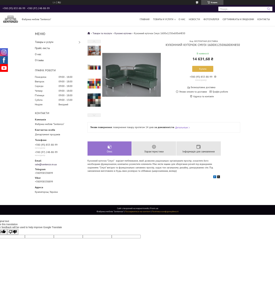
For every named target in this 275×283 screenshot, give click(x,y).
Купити (202, 68)
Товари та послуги (102, 33)
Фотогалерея (211, 19)
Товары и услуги (163, 19)
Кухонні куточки (123, 33)
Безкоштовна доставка (203, 87)
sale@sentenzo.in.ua (46, 164)
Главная (144, 19)
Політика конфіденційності (165, 211)
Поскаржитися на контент (137, 211)
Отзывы (39, 60)
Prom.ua (154, 208)
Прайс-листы (42, 48)
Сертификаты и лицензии (238, 19)
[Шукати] (268, 9)
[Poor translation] (12, 232)
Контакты (263, 19)
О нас (182, 19)
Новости (194, 19)
